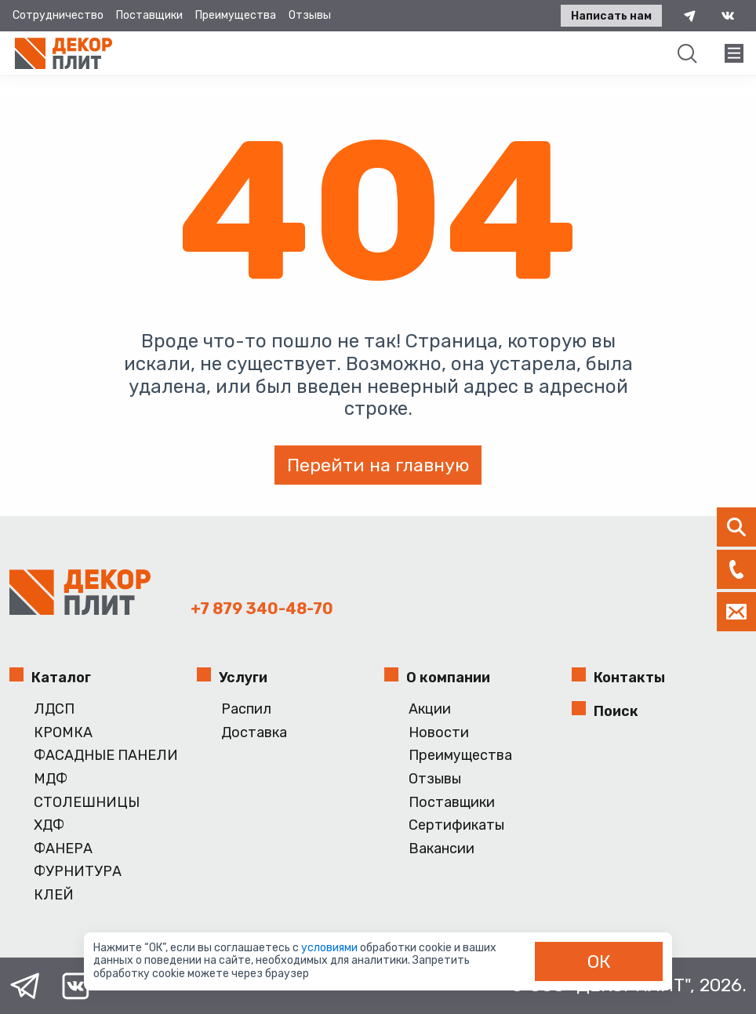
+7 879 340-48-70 (262, 608)
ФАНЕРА (63, 849)
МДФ (50, 779)
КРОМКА (63, 733)
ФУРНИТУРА (78, 871)
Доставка (254, 733)
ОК (599, 961)
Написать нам (611, 16)
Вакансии (441, 849)
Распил (246, 709)
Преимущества (235, 15)
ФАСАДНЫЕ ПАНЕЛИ (106, 755)
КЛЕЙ (54, 895)
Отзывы (310, 15)
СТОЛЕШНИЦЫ (87, 802)
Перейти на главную (378, 465)
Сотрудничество (58, 15)
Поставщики (149, 15)
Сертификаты (456, 825)
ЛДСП (54, 709)
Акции (430, 709)
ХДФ (49, 825)
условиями (330, 947)
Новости (439, 733)
